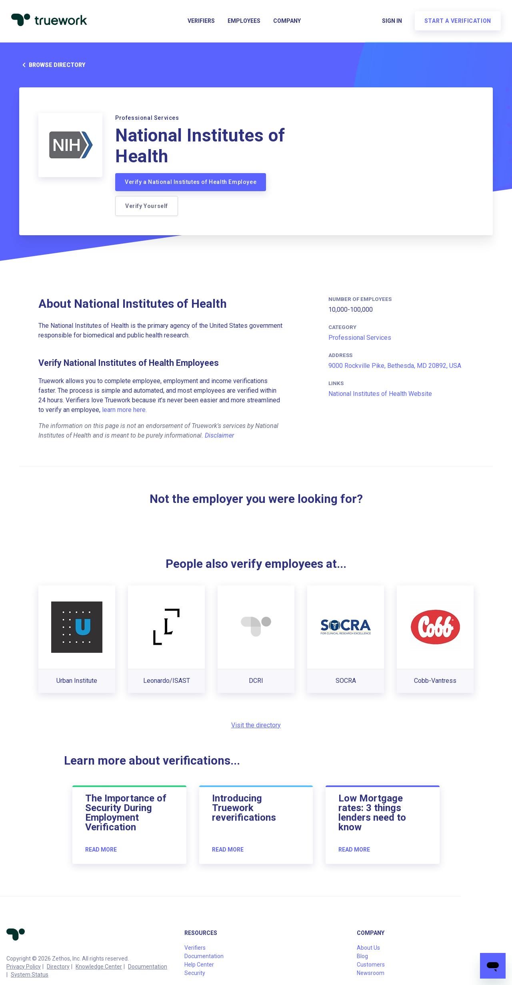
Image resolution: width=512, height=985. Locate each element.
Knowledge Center (99, 966)
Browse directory (52, 65)
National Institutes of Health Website (380, 394)
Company (287, 22)
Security (194, 973)
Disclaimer (219, 435)
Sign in (390, 22)
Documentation (147, 966)
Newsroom (370, 973)
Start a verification (456, 22)
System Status (29, 974)
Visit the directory (256, 725)
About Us (368, 948)
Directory (58, 966)
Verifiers (201, 22)
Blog (362, 956)
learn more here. (124, 410)
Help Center (199, 964)
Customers (371, 964)
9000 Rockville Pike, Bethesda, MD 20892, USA (394, 365)
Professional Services (359, 337)
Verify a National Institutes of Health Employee (190, 182)
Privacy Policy (23, 966)
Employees (244, 22)
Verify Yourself (146, 206)
